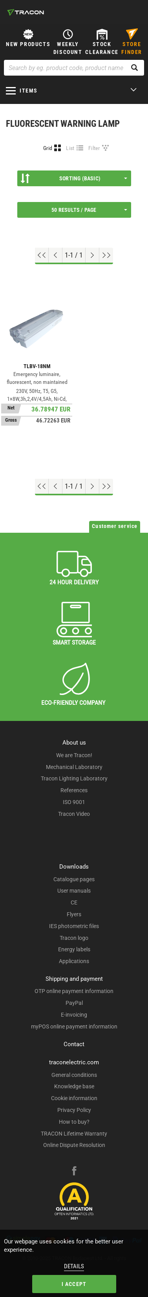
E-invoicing (74, 1015)
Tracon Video (74, 814)
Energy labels (74, 949)
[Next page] (92, 255)
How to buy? (74, 1122)
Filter (94, 148)
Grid (47, 148)
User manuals (74, 891)
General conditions (74, 1075)
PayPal (74, 1003)
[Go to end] (106, 255)
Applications (74, 961)
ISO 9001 (74, 802)
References (74, 790)
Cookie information (74, 1098)
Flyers (74, 914)
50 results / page (89, 210)
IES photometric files (74, 926)
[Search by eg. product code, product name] (74, 68)
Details (74, 1266)
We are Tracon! (74, 755)
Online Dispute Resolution (74, 1145)
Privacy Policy (74, 1110)
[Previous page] (55, 255)
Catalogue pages (74, 879)
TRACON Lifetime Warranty (74, 1133)
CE (74, 902)
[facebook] (74, 1171)
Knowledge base (74, 1086)
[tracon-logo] (25, 12)
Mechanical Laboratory (74, 767)
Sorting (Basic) (73, 178)
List (70, 148)
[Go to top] (42, 255)
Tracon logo (74, 938)
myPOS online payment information (74, 1026)
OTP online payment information (74, 991)
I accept (74, 1284)
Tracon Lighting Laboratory (74, 778)
